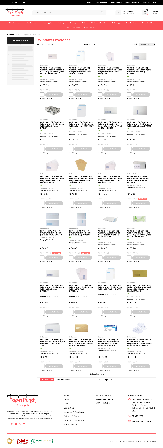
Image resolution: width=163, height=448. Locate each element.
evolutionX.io (151, 441)
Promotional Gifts (148, 23)
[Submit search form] (102, 12)
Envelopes (36, 35)
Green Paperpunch (132, 2)
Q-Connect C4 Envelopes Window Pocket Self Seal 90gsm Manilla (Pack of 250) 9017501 (81, 179)
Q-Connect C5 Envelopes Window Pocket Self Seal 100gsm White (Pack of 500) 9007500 (110, 179)
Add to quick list (46, 98)
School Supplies (47, 23)
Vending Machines (90, 28)
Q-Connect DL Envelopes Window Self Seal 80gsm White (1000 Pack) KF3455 (139, 71)
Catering (61, 23)
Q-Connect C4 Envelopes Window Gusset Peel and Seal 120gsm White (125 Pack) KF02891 (110, 234)
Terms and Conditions (74, 420)
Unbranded (131, 174)
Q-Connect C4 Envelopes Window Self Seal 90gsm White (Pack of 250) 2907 (81, 124)
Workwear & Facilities (98, 23)
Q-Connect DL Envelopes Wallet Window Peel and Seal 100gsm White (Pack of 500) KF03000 (139, 234)
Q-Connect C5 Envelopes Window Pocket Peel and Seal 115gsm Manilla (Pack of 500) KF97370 (81, 342)
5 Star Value (131, 337)
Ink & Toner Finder (73, 28)
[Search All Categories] (69, 12)
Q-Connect (44, 65)
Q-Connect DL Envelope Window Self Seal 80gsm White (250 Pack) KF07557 (52, 288)
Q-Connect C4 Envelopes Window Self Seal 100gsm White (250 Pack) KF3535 (139, 124)
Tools (84, 23)
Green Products (131, 23)
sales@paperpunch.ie (141, 421)
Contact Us (69, 408)
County (101, 337)
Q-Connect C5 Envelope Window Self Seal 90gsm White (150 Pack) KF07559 (81, 288)
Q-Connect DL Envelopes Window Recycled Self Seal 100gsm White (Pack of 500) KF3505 (110, 125)
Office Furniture (101, 2)
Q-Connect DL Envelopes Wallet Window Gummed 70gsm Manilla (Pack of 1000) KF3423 (139, 288)
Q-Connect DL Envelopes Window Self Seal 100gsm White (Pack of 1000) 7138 (52, 342)
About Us (68, 399)
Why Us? (146, 2)
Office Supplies (116, 2)
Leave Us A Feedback (74, 412)
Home (89, 2)
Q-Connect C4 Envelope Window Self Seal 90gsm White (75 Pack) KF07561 (110, 287)
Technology (116, 23)
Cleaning (73, 23)
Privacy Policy (70, 424)
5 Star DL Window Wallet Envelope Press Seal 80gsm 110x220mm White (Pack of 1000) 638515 (139, 342)
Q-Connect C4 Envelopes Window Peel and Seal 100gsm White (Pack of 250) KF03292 (81, 71)
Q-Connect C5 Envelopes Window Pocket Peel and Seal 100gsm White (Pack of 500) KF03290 (52, 71)
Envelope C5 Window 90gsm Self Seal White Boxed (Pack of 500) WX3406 (138, 179)
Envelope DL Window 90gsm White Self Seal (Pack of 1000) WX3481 (51, 233)
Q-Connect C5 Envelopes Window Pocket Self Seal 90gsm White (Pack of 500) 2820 (110, 71)
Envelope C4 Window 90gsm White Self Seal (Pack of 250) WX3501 (80, 233)
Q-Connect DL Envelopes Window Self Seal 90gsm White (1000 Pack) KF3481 (52, 125)
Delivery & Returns (72, 416)
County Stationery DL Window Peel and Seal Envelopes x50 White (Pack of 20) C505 (108, 342)
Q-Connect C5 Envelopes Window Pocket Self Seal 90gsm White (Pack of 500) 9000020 (52, 179)
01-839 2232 (137, 416)
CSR (154, 2)
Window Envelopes (52, 82)
